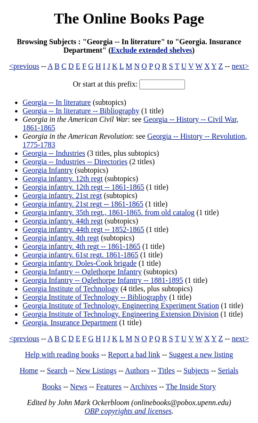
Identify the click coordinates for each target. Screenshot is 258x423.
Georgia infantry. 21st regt (62, 196)
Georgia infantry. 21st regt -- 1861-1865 (83, 204)
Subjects (196, 371)
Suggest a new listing (201, 355)
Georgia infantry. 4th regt (61, 238)
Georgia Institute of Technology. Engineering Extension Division (120, 314)
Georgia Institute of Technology (71, 289)
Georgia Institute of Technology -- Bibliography (95, 297)
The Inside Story (191, 387)
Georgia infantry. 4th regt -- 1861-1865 (81, 246)
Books (51, 387)
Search (57, 371)
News (78, 387)
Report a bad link (134, 355)
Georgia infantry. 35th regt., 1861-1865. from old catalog (108, 212)
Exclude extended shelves (151, 50)
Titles (166, 371)
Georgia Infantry (48, 170)
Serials (228, 371)
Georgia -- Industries (54, 153)
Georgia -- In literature (57, 102)
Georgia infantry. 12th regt (63, 179)
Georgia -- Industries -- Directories (75, 162)
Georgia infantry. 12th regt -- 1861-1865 (83, 187)
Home (29, 371)
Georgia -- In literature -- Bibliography (81, 111)
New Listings (96, 371)
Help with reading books (62, 355)
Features (108, 387)
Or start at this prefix (104, 84)
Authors (137, 371)
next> (240, 66)
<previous (24, 66)
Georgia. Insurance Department (70, 323)
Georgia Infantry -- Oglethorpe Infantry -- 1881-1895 (103, 280)
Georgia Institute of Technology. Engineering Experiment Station (121, 306)
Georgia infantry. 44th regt (63, 221)
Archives (143, 387)
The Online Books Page (129, 18)
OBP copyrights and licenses (127, 411)
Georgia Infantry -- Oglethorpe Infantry (82, 272)
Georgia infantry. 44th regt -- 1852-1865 (83, 229)
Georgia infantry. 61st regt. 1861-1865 (80, 255)
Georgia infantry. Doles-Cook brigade (80, 263)
